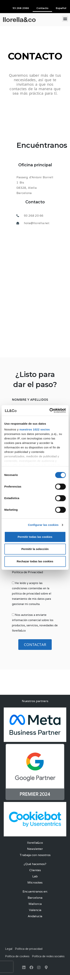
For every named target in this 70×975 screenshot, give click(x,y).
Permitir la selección (35, 549)
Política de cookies (17, 956)
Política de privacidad (28, 948)
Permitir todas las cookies (35, 536)
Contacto (42, 8)
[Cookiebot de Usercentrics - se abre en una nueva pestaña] (50, 410)
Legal (8, 948)
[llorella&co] (35, 279)
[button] (65, 19)
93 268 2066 (21, 8)
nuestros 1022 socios (34, 429)
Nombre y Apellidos (30, 399)
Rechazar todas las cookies (35, 561)
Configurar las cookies (43, 524)
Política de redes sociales (48, 956)
